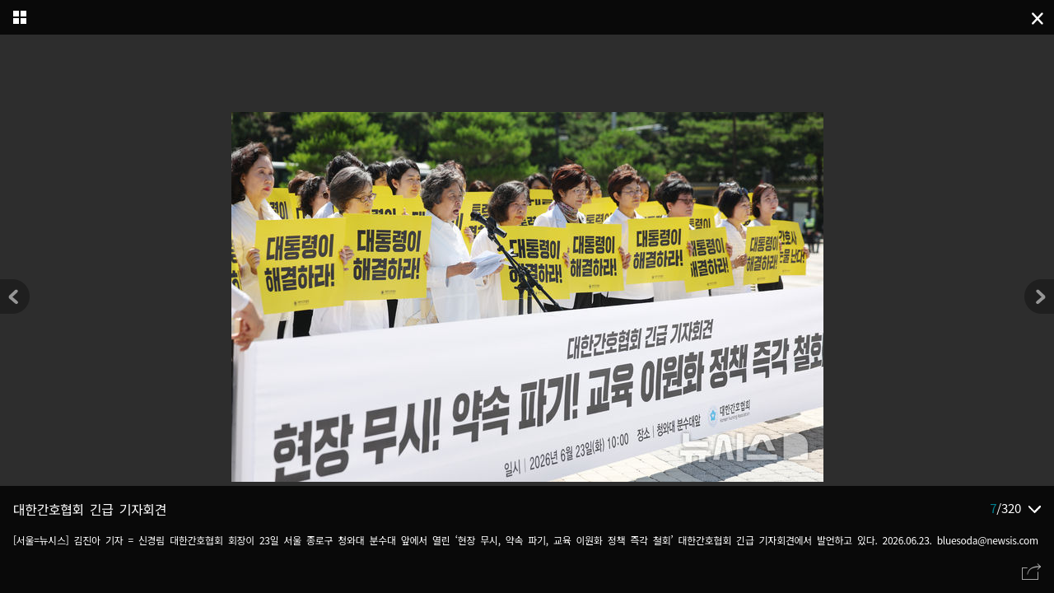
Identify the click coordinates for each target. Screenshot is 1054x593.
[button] (1039, 296)
